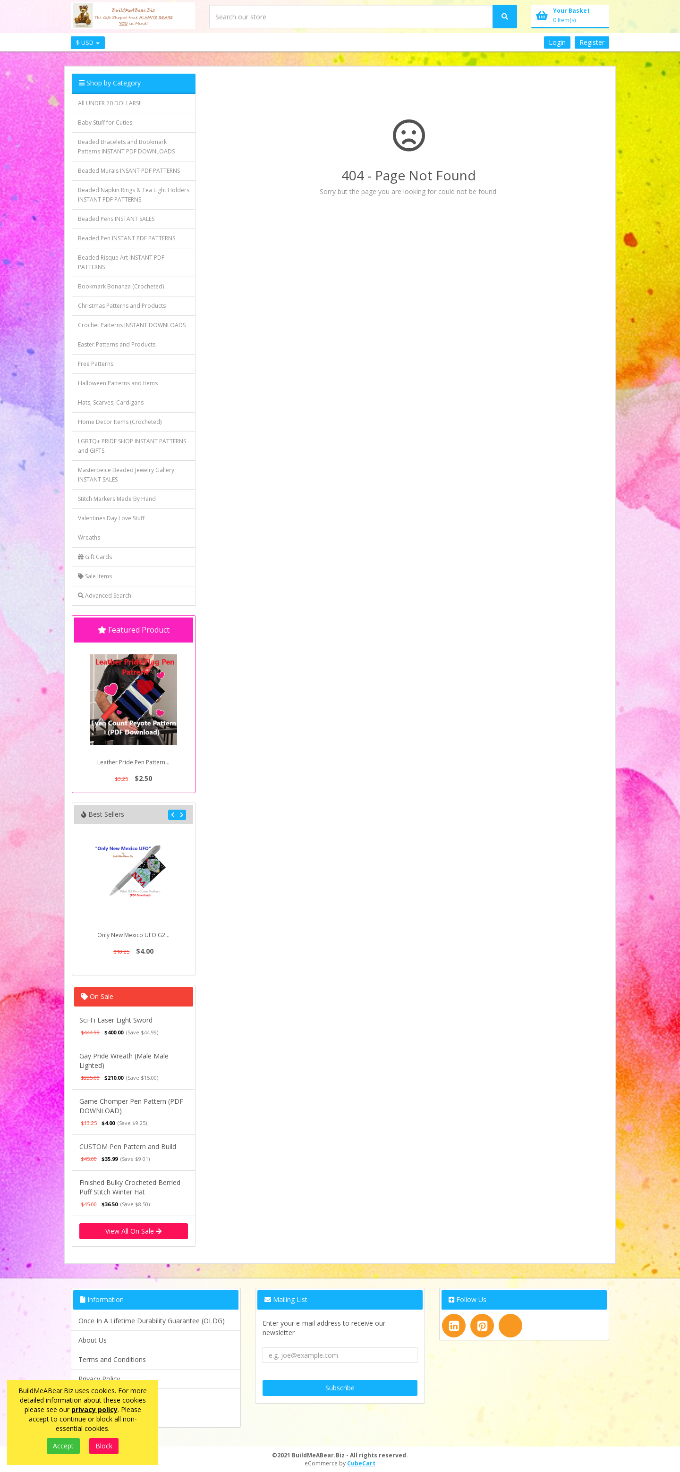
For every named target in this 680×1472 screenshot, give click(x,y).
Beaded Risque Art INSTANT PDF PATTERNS (121, 262)
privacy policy (94, 1409)
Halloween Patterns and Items (118, 383)
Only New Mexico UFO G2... (133, 935)
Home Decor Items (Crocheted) (120, 422)
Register (591, 42)
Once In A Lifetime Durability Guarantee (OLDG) (151, 1320)
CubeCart (361, 1463)
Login (557, 42)
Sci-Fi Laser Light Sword (116, 1019)
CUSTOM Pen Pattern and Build (127, 1146)
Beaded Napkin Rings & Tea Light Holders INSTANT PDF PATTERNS (133, 194)
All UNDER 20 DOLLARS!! (110, 103)
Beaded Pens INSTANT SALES (116, 219)
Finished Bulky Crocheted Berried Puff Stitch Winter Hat (129, 1187)
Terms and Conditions (112, 1359)
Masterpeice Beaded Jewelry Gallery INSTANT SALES (126, 474)
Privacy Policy (99, 1378)
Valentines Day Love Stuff (111, 518)
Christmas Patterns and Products (122, 306)
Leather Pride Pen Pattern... (133, 762)
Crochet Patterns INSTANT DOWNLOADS (132, 325)
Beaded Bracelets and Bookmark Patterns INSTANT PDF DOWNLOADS (126, 146)
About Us (92, 1340)
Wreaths (89, 537)
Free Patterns (95, 364)
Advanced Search (104, 596)
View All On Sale (133, 1231)
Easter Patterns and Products (116, 344)
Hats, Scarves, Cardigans (111, 402)
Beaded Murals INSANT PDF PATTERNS (129, 171)
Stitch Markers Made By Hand (117, 499)
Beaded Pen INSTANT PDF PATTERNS (126, 238)
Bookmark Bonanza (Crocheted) (121, 286)
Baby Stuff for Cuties (105, 122)
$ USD (88, 42)
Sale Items (95, 576)
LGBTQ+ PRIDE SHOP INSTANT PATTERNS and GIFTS (132, 446)
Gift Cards (95, 557)
